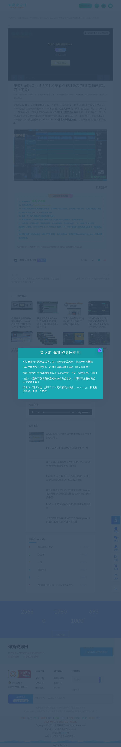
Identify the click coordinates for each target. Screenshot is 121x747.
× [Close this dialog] (100, 350)
